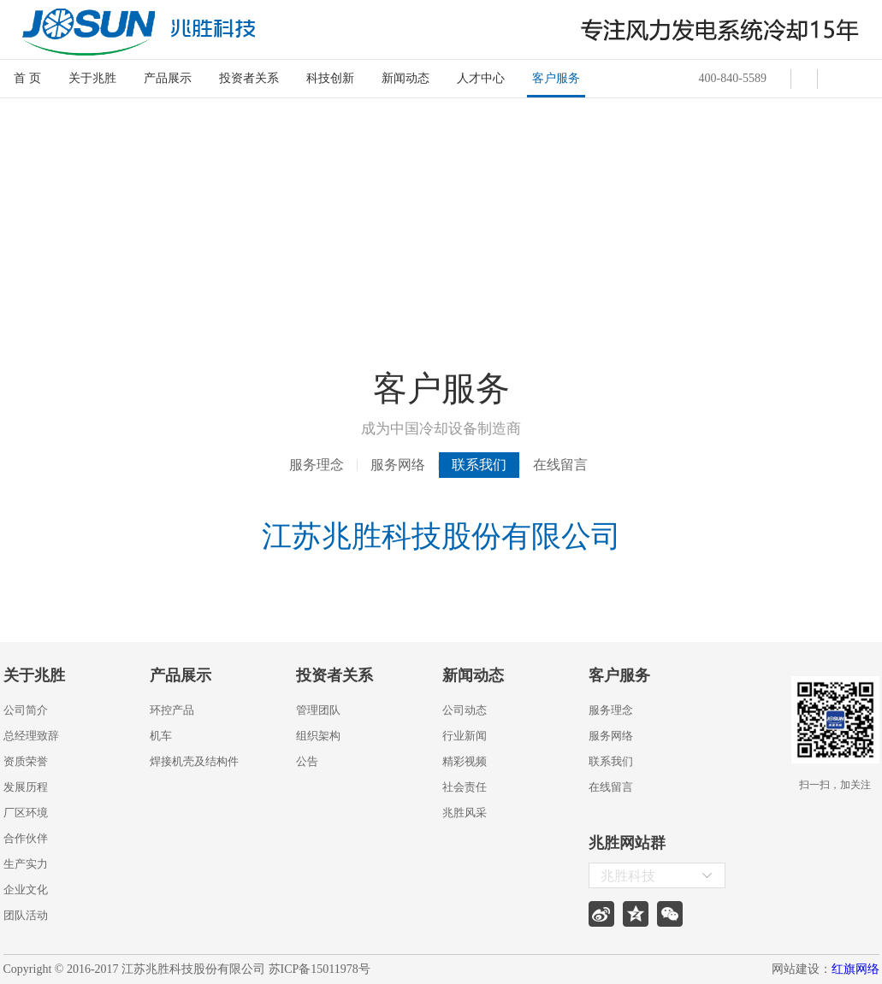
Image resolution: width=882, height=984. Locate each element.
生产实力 (25, 863)
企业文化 (25, 889)
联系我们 (479, 464)
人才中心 (481, 78)
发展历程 (25, 787)
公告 (307, 761)
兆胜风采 (464, 812)
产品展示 (168, 78)
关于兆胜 (92, 78)
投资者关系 (249, 78)
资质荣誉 (25, 761)
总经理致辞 (31, 735)
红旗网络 (855, 969)
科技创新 (330, 78)
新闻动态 (405, 78)
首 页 (27, 78)
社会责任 (464, 787)
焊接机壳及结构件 (194, 761)
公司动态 (464, 710)
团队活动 (25, 915)
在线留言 (560, 464)
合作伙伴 (25, 838)
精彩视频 (464, 761)
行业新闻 (464, 735)
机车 (161, 735)
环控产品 (172, 710)
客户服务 (556, 78)
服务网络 (397, 464)
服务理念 (316, 464)
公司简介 (25, 710)
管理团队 (318, 710)
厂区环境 (25, 812)
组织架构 (318, 735)
